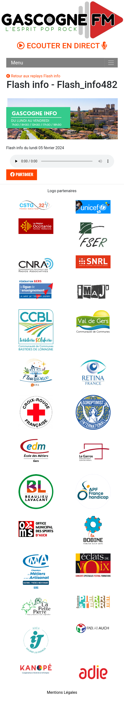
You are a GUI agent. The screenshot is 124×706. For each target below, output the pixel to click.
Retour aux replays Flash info (33, 76)
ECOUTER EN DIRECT (62, 45)
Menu (17, 63)
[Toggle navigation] (111, 63)
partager (20, 175)
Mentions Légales (62, 692)
